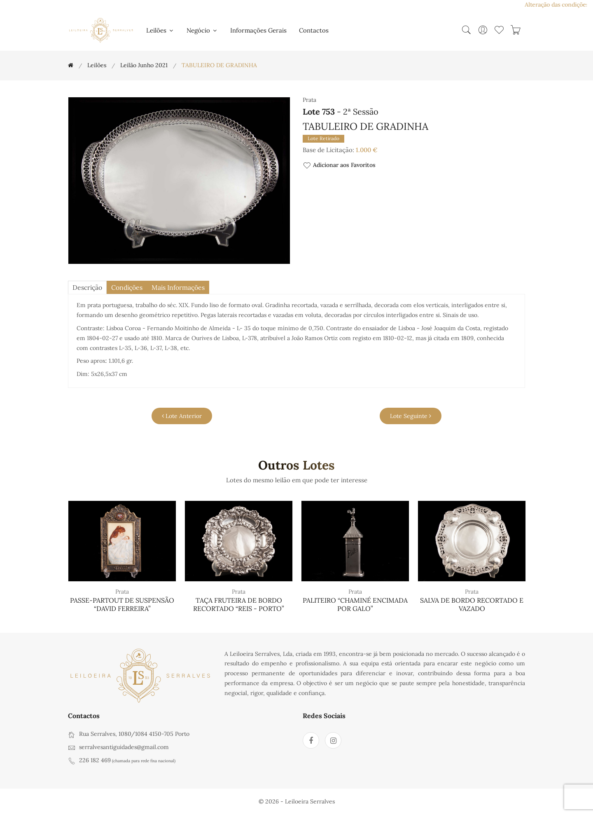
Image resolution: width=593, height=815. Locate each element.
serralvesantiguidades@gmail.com (124, 747)
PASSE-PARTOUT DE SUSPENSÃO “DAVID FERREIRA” (122, 605)
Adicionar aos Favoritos (339, 165)
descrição (87, 288)
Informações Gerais (258, 30)
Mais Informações (181, 288)
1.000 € (367, 150)
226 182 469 (95, 760)
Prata (122, 592)
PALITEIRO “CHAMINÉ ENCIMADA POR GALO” (355, 605)
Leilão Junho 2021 (144, 65)
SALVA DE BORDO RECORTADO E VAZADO (471, 605)
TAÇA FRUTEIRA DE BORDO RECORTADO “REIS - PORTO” (238, 605)
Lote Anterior (182, 416)
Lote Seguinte (410, 416)
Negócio (202, 30)
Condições (128, 288)
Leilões (160, 30)
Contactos (314, 30)
